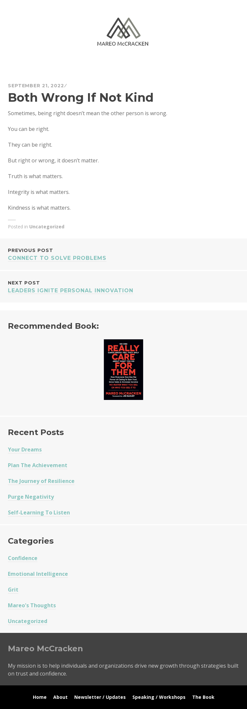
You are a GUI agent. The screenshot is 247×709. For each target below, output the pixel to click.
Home (40, 697)
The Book (203, 697)
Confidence (22, 558)
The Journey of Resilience (41, 481)
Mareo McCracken (54, 66)
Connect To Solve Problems (123, 253)
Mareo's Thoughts (32, 605)
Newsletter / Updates (100, 697)
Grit (13, 589)
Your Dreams (25, 449)
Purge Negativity (31, 496)
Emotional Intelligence (38, 573)
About (60, 697)
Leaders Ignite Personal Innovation (123, 286)
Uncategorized (46, 226)
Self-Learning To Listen (39, 512)
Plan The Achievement (37, 465)
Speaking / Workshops (159, 697)
